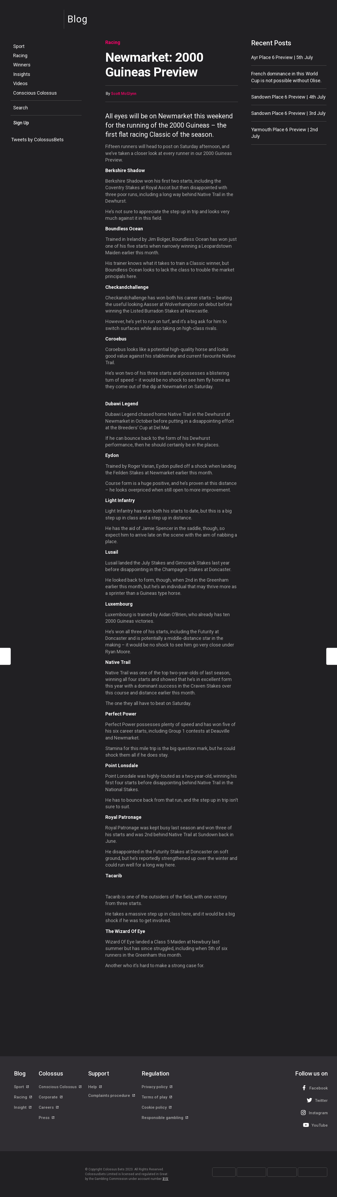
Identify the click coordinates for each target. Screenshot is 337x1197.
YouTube (315, 1125)
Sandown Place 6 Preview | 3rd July (288, 113)
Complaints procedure (112, 1099)
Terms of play (157, 1099)
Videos (20, 83)
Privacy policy (157, 1087)
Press (47, 1123)
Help (95, 1087)
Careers (49, 1111)
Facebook (314, 1088)
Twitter (316, 1100)
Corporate (51, 1099)
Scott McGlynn (123, 93)
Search (20, 107)
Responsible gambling (165, 1123)
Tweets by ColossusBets (37, 139)
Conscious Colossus (35, 93)
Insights (21, 74)
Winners (22, 64)
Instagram (313, 1112)
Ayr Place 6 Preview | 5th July (282, 57)
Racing (20, 55)
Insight (23, 1111)
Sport (18, 46)
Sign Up (21, 122)
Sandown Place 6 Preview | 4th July (288, 97)
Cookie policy (157, 1111)
